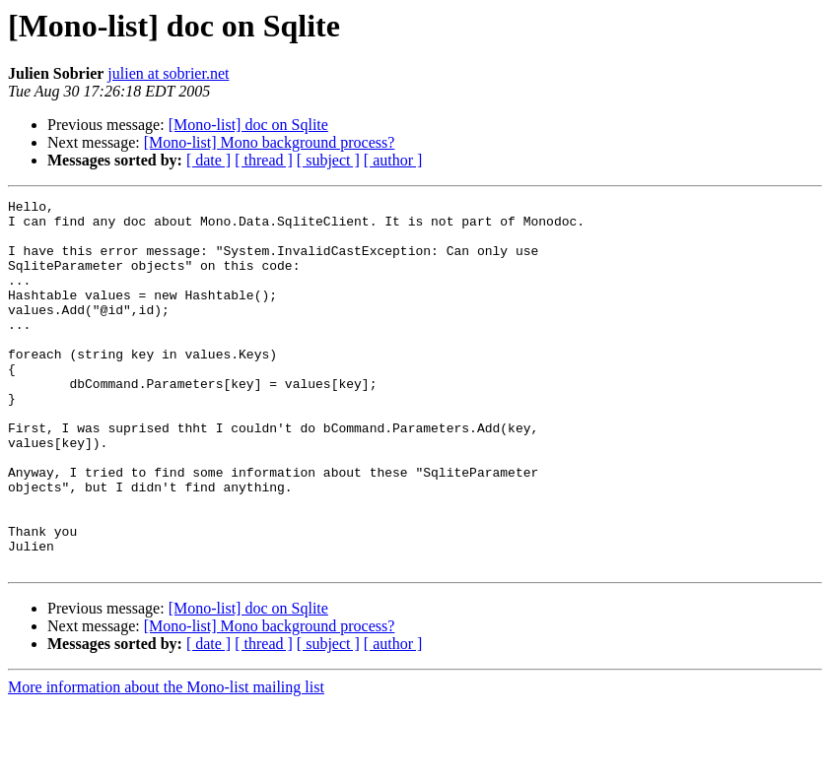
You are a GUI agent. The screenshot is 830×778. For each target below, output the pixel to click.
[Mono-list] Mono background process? (269, 142)
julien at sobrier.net (168, 73)
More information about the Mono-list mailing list (166, 760)
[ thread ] (264, 160)
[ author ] (393, 160)
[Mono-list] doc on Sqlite (248, 124)
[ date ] (208, 160)
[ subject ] (328, 160)
